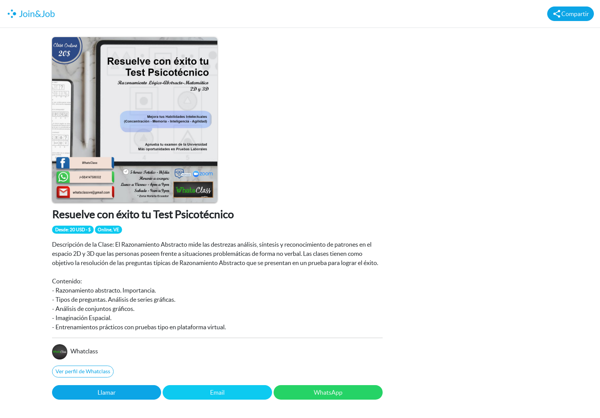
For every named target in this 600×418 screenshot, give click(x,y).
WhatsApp (328, 392)
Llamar (107, 392)
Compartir (570, 13)
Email (217, 392)
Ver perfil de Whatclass (82, 371)
